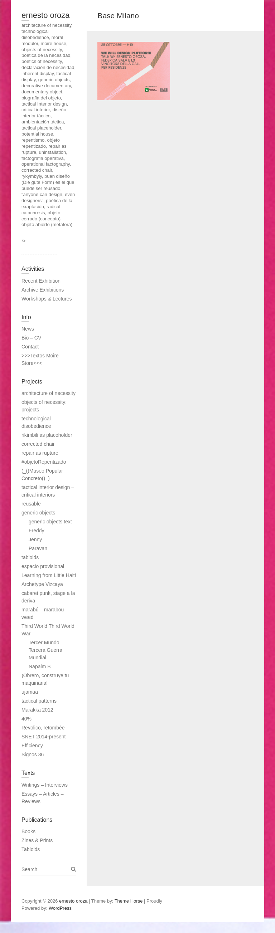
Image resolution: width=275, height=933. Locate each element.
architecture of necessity (48, 393)
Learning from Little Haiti (48, 575)
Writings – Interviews (44, 785)
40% (26, 719)
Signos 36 (32, 754)
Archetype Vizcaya (42, 584)
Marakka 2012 (37, 710)
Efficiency (32, 745)
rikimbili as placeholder (46, 435)
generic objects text (50, 521)
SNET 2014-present (43, 736)
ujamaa (29, 692)
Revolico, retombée (43, 728)
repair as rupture (39, 453)
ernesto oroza (45, 15)
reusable (31, 504)
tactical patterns (39, 701)
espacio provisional (42, 566)
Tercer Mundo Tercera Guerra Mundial (45, 650)
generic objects (38, 513)
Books (28, 831)
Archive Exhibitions (42, 290)
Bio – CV (31, 338)
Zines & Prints (37, 840)
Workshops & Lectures (46, 299)
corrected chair (38, 444)
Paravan (38, 548)
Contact (30, 347)
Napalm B (39, 666)
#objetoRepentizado (43, 462)
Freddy (36, 530)
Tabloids (30, 849)
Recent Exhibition (41, 281)
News (27, 329)
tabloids (30, 557)
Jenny (35, 539)
